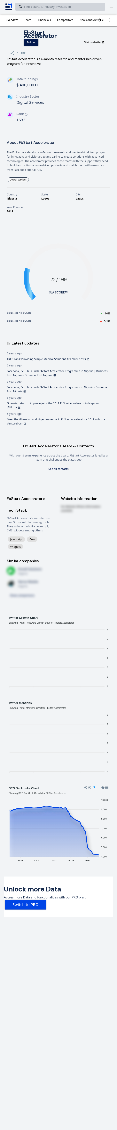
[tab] (11, 20)
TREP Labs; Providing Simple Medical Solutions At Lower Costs (48, 359)
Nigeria (12, 198)
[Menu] (111, 6)
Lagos (45, 198)
